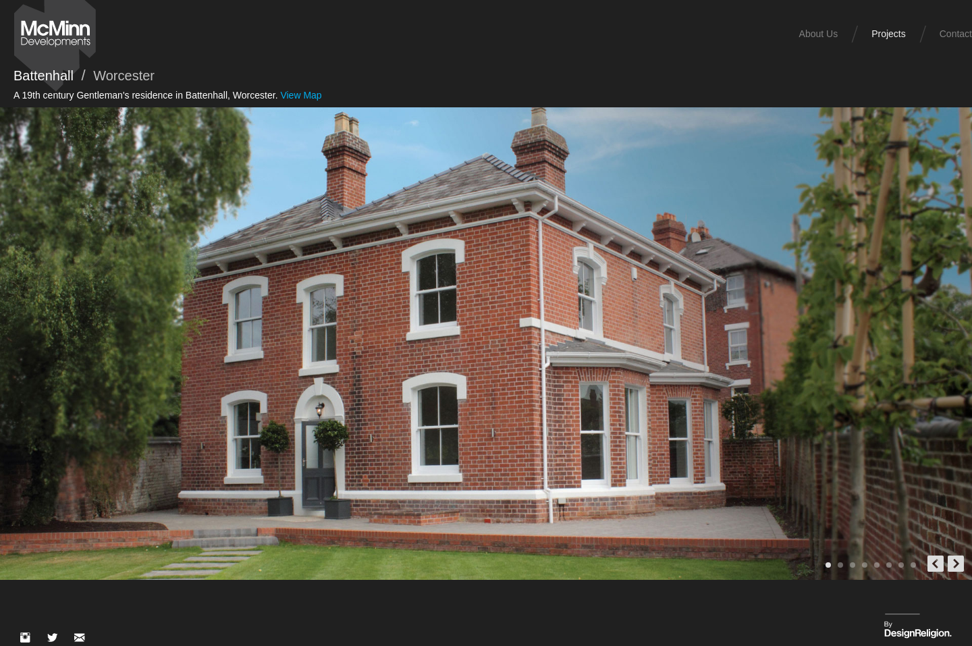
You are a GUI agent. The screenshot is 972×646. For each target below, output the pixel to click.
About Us (818, 33)
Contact (956, 33)
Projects (888, 33)
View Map (300, 95)
